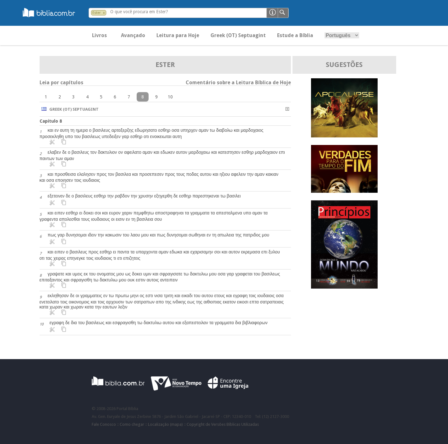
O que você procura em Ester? (139, 11)
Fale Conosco (104, 424)
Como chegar (132, 424)
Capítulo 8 (51, 121)
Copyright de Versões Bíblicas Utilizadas (223, 424)
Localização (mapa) (165, 424)
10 (170, 96)
